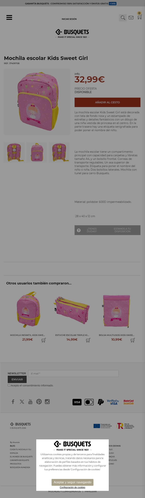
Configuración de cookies (72, 487)
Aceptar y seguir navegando (72, 482)
